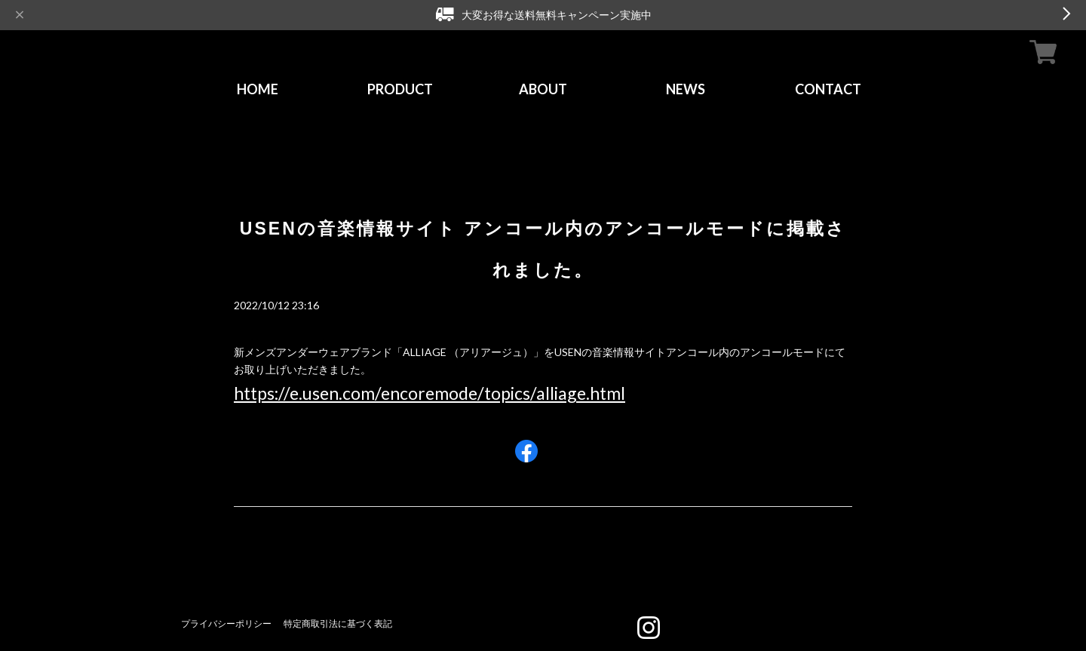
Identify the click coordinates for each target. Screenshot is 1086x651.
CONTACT (828, 89)
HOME (257, 89)
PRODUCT (400, 89)
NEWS (685, 89)
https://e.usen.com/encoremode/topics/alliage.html (429, 393)
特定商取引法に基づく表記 (338, 623)
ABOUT (543, 89)
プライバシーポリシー (226, 623)
